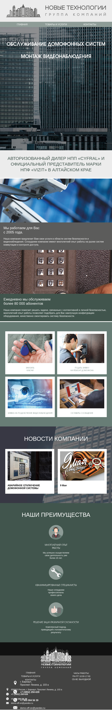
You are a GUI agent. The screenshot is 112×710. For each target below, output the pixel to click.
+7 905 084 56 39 (29, 700)
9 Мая (63, 485)
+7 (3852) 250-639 (29, 692)
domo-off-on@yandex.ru (32, 708)
